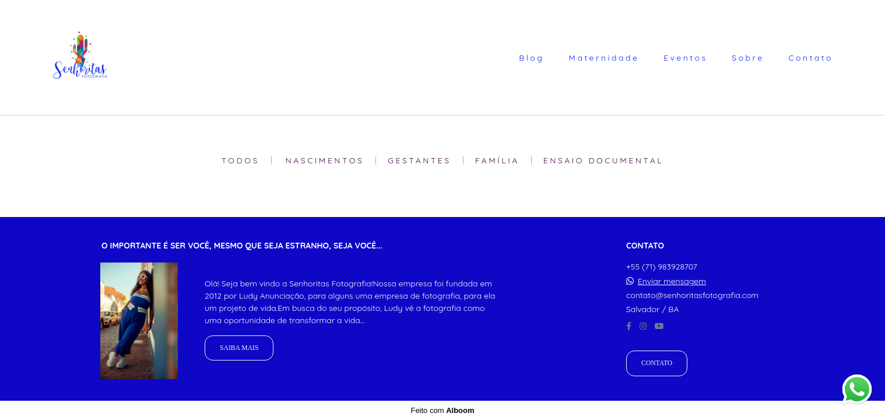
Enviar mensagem (672, 281)
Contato (810, 57)
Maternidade (603, 57)
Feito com (442, 410)
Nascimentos (325, 160)
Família (497, 160)
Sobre (748, 57)
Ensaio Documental (603, 160)
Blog (531, 57)
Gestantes (419, 160)
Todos (240, 160)
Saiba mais (239, 348)
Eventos (685, 57)
